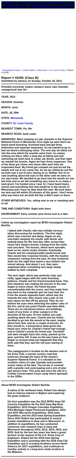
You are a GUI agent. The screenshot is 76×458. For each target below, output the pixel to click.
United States (29, 70)
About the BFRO (64, 6)
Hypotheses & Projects (41, 6)
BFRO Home (9, 3)
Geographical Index (11, 70)
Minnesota (42, 70)
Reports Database (28, 3)
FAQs (70, 3)
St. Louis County (57, 70)
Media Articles (15, 6)
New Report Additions (52, 3)
